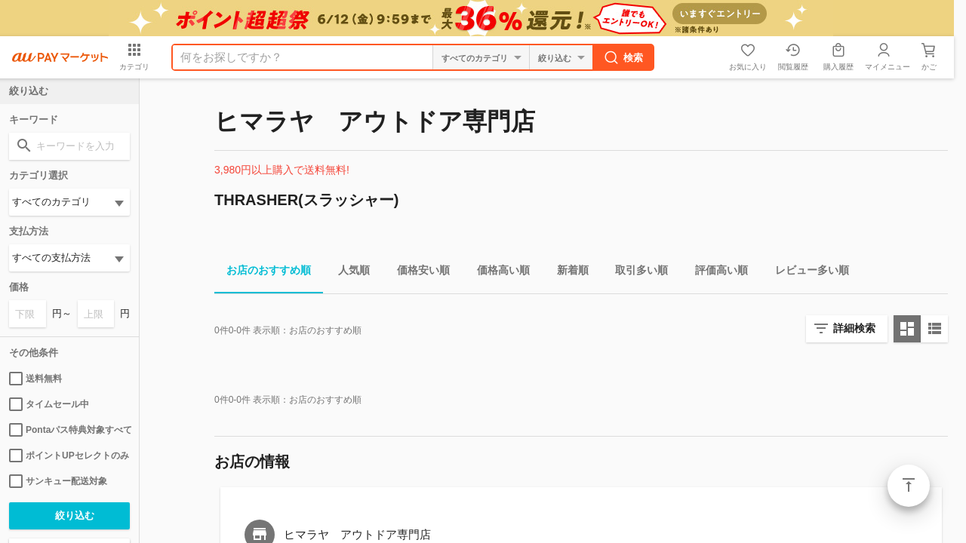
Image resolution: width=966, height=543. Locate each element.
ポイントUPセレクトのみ (69, 455)
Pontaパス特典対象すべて (69, 430)
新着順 (567, 272)
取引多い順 (635, 272)
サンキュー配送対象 (58, 481)
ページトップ (909, 486)
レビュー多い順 (806, 272)
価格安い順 (417, 272)
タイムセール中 (49, 404)
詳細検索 (854, 328)
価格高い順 (497, 272)
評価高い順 (715, 272)
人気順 (348, 272)
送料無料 (35, 378)
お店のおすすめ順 (262, 272)
